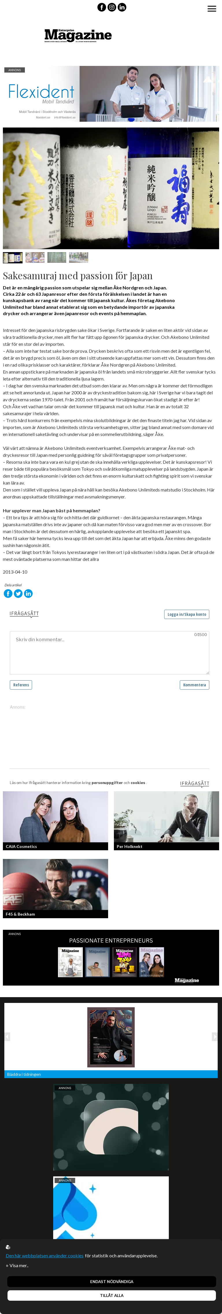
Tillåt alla (111, 1295)
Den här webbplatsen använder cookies (45, 1255)
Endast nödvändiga (111, 1281)
